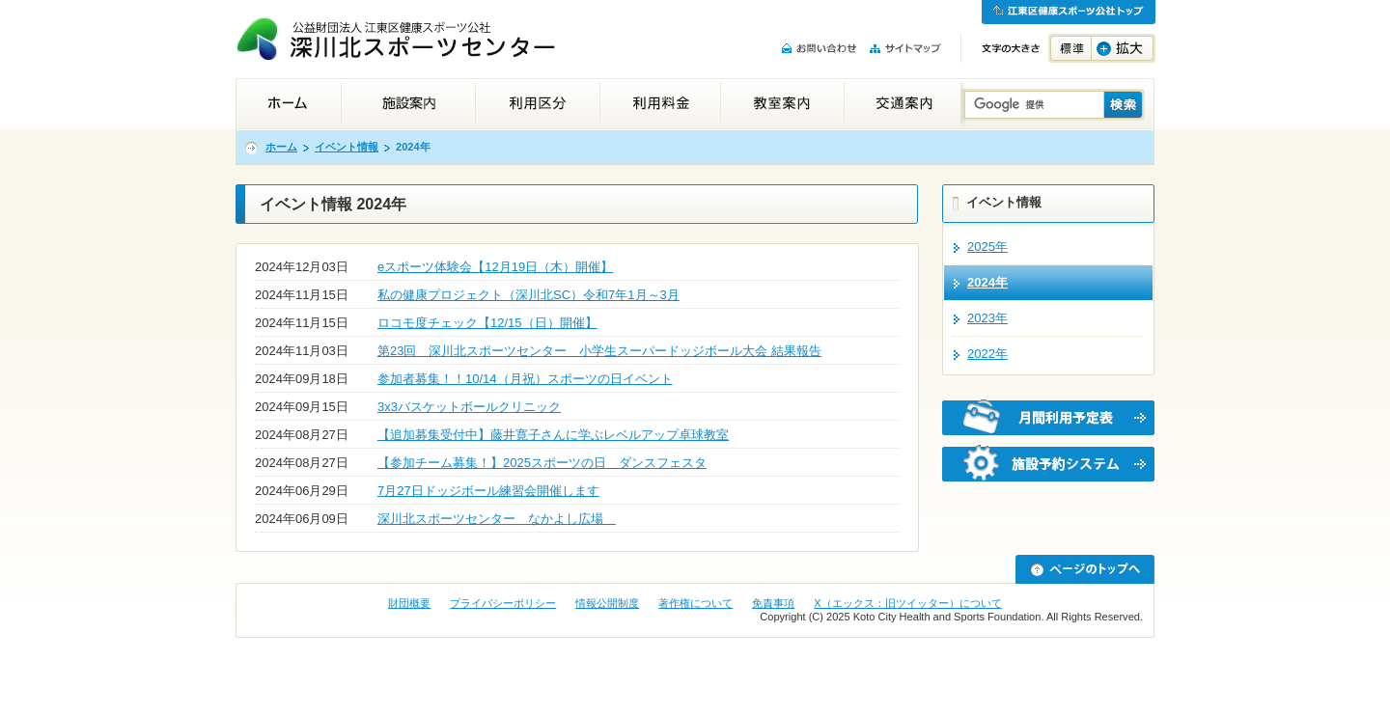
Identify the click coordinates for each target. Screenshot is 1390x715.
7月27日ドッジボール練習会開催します (488, 490)
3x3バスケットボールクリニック (469, 406)
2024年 (987, 282)
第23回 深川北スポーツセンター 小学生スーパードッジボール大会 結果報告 (599, 351)
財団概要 (409, 603)
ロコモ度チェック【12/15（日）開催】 (487, 323)
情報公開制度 (607, 603)
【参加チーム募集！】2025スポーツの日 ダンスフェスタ (542, 462)
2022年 (987, 353)
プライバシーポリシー (503, 603)
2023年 (987, 318)
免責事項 (773, 603)
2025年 (987, 246)
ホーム (281, 146)
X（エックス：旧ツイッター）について (907, 603)
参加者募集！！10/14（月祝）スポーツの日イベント (525, 378)
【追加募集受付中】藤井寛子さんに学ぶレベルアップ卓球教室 (553, 434)
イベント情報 (346, 146)
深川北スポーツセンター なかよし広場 (496, 518)
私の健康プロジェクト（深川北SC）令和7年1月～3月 (528, 295)
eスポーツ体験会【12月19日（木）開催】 (495, 267)
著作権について (695, 603)
